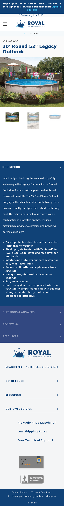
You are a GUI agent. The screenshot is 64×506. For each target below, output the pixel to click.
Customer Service (18, 409)
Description (11, 167)
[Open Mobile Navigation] (5, 24)
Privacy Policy (19, 492)
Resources (10, 336)
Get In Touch (14, 381)
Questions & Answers (18, 312)
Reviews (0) (11, 324)
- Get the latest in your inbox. (31, 367)
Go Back (32, 33)
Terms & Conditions (41, 492)
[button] (5, 87)
